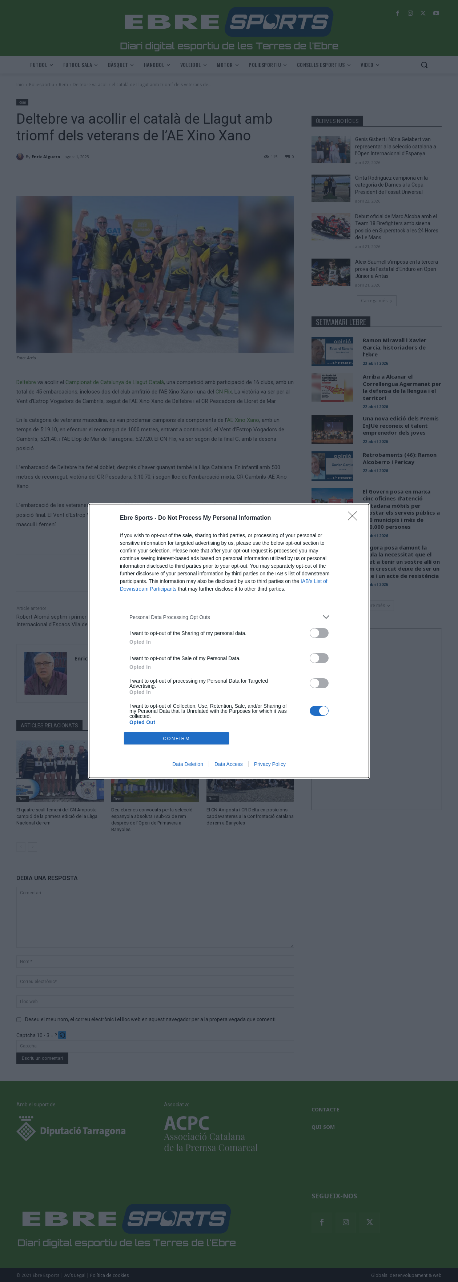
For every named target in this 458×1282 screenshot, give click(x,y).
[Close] (355, 518)
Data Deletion (187, 764)
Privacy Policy (270, 764)
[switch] (319, 633)
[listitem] (229, 617)
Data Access (228, 764)
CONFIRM (176, 738)
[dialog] (229, 641)
